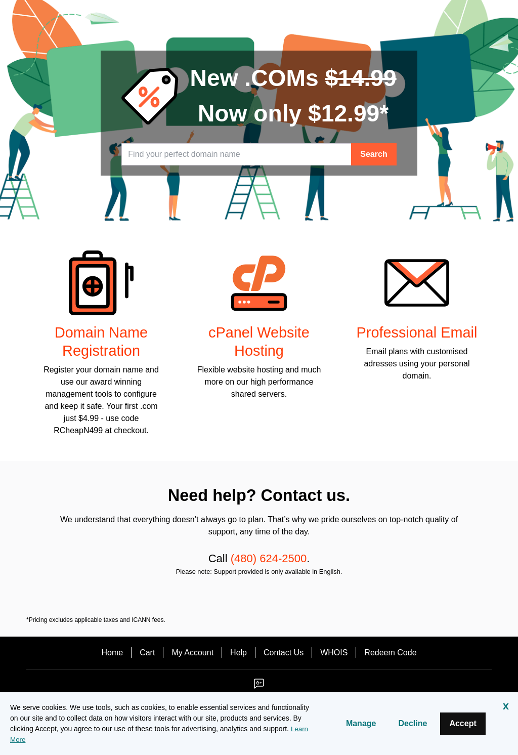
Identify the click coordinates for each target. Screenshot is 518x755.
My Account (192, 652)
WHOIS (334, 652)
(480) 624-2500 (269, 558)
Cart (147, 652)
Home (112, 652)
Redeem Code (390, 652)
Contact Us (284, 652)
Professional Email (417, 332)
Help (238, 652)
